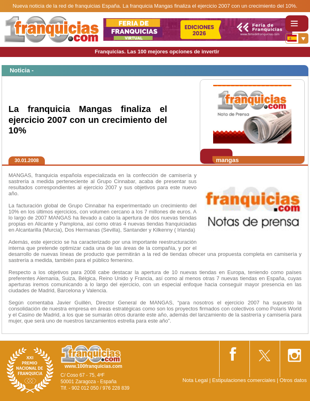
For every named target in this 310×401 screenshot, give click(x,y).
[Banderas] (296, 38)
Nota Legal (195, 380)
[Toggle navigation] (296, 23)
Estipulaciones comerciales (244, 380)
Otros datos (293, 380)
